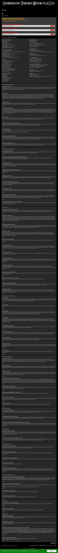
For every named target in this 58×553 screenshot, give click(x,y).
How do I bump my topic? (6, 71)
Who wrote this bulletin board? (34, 74)
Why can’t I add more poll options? (7, 64)
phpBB (47, 177)
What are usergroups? (33, 42)
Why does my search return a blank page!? (36, 60)
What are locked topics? (5, 80)
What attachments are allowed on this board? (36, 70)
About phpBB (16, 517)
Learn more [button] (36, 550)
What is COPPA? (4, 41)
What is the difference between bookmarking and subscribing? (39, 64)
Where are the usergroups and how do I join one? (37, 43)
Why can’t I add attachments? (6, 66)
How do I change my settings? (6, 50)
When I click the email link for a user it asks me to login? (10, 57)
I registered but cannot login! (6, 43)
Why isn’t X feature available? (34, 75)
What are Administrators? (33, 40)
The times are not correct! (6, 52)
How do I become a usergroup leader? (35, 44)
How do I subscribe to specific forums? (35, 66)
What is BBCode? (4, 74)
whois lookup (17, 529)
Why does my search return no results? (35, 59)
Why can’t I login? (4, 44)
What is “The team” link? (33, 46)
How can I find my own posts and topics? (36, 61)
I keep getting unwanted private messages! (36, 50)
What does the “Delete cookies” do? (7, 47)
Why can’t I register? (5, 42)
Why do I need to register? (6, 40)
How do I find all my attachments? (35, 71)
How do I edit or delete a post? (6, 61)
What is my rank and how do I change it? (8, 56)
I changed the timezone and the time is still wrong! (9, 53)
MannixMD (33, 548)
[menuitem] (9, 545)
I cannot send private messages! (34, 49)
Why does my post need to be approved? (8, 70)
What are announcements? (6, 78)
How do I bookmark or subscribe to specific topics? (37, 65)
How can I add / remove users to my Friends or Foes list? (38, 55)
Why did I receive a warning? (6, 67)
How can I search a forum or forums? (35, 58)
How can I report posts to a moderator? (8, 68)
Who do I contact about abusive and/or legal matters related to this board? (41, 76)
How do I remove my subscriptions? (35, 67)
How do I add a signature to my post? (7, 62)
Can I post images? (5, 76)
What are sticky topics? (5, 79)
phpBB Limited (29, 516)
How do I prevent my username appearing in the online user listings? (12, 51)
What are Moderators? (33, 41)
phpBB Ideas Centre (45, 522)
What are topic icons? (5, 81)
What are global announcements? (7, 77)
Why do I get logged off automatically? (7, 46)
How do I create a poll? (5, 63)
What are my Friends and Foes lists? (35, 54)
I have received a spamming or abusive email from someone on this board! (41, 51)
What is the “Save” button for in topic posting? (9, 69)
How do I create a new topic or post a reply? (8, 60)
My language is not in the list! (6, 54)
